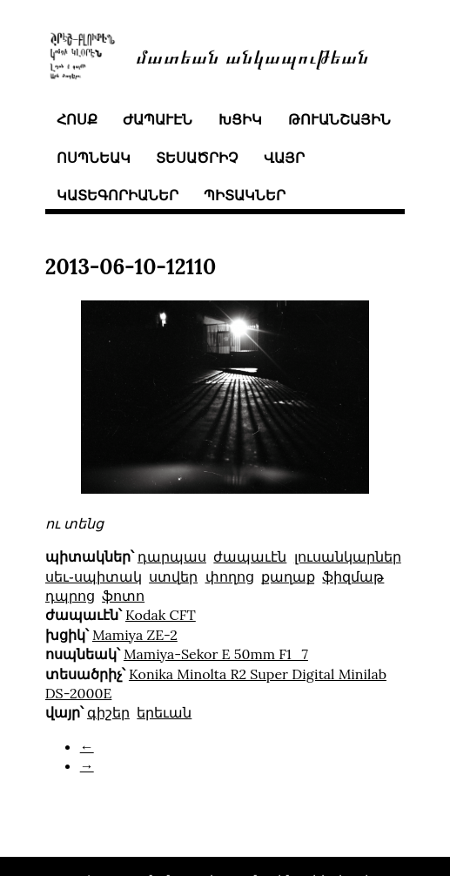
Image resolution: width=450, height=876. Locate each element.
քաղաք (288, 576)
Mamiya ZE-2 (135, 635)
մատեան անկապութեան (252, 55)
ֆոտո (123, 595)
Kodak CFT (160, 614)
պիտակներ (244, 195)
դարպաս (172, 556)
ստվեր (173, 576)
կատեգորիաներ (117, 195)
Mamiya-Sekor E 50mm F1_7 (216, 654)
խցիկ (240, 119)
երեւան (164, 712)
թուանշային (339, 119)
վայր (284, 157)
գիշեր (108, 712)
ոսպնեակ (94, 157)
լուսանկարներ (347, 556)
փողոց (229, 576)
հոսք (77, 119)
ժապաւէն (157, 119)
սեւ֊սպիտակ (93, 576)
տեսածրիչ (197, 157)
